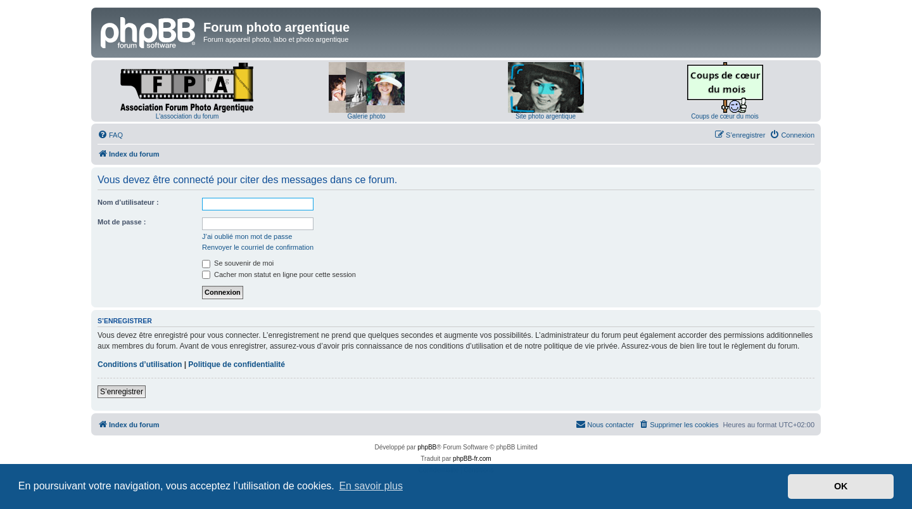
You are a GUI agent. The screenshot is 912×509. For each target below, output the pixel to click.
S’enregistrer (121, 391)
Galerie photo (366, 116)
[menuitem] (110, 135)
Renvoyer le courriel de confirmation (258, 247)
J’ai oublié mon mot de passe (247, 236)
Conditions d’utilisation (140, 364)
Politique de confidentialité (236, 364)
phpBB (426, 447)
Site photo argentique (546, 116)
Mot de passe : (122, 222)
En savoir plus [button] (371, 485)
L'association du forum (187, 116)
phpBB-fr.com (472, 458)
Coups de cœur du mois (725, 116)
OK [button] (841, 486)
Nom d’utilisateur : (128, 202)
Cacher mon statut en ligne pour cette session (279, 274)
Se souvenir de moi (238, 263)
